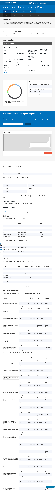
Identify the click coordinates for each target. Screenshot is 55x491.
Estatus (17, 47)
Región (29, 59)
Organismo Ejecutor (20, 59)
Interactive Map (48, 152)
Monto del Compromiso (8, 64)
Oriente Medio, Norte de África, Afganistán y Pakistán (33, 61)
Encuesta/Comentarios (50, 486)
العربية (40, 3)
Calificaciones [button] (31, 14)
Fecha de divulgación (20, 53)
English (33, 3)
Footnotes (5, 211)
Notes (5, 72)
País (5, 53)
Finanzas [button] (23, 14)
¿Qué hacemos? (5, 2)
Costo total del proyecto (9, 59)
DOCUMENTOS (23, 11)
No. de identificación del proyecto (9, 48)
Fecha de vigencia (43, 53)
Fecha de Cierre (43, 64)
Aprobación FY (43, 59)
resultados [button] (39, 14)
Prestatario (42, 47)
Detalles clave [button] (15, 14)
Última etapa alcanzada (21, 67)
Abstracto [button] (6, 14)
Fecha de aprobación (32, 53)
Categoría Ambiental (20, 64)
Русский (42, 3)
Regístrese (28, 123)
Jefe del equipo (31, 47)
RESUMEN (6, 11)
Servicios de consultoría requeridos (9, 68)
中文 (45, 3)
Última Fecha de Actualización (31, 68)
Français (36, 3)
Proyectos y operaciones (12, 2)
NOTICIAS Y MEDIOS (31, 11)
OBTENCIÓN (14, 11)
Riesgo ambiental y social (33, 64)
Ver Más (45, 26)
